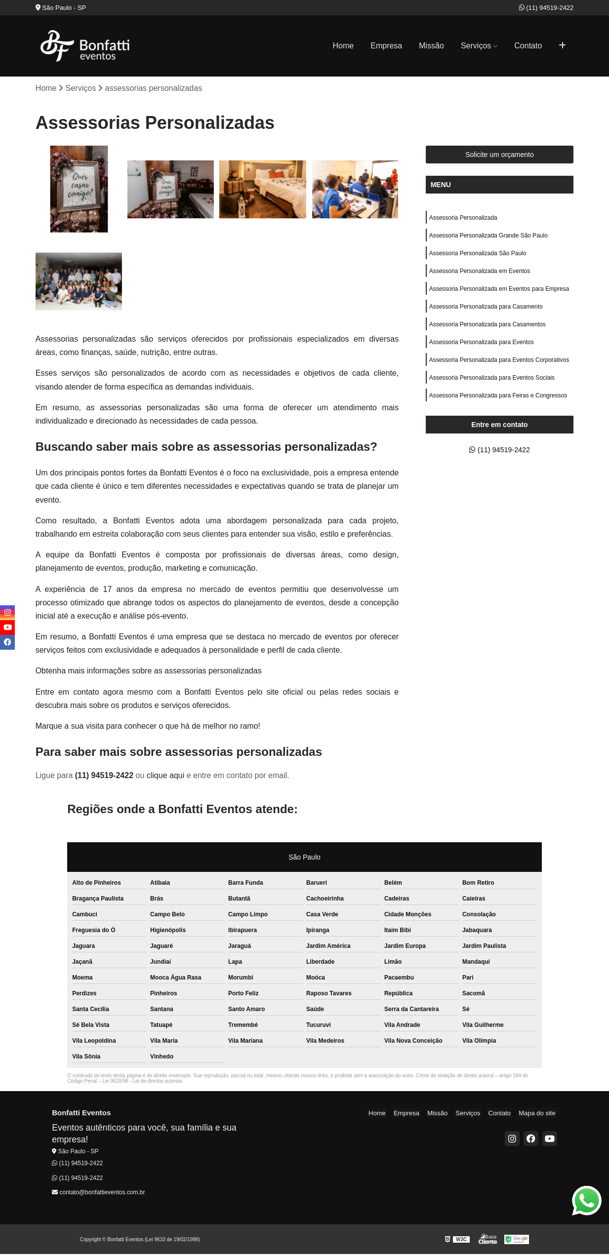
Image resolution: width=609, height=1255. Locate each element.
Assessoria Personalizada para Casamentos (487, 331)
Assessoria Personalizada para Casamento (486, 313)
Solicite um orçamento (499, 155)
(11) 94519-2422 (546, 7)
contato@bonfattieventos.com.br (98, 1193)
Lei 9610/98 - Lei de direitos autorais (142, 1082)
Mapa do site (538, 1114)
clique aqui (166, 776)
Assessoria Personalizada (463, 219)
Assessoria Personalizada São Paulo (478, 256)
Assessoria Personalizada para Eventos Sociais (492, 388)
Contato (528, 45)
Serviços (476, 45)
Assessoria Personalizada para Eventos (481, 350)
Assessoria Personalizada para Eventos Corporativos (499, 369)
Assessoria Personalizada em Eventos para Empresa (499, 294)
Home (343, 45)
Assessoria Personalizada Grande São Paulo (488, 238)
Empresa (386, 45)
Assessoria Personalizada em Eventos (479, 275)
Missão (431, 45)
